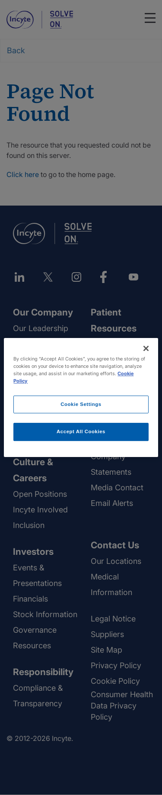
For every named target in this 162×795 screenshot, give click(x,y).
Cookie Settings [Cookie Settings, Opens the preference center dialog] (81, 404)
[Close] (146, 348)
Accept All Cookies (81, 432)
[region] (81, 397)
